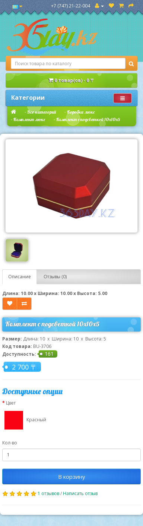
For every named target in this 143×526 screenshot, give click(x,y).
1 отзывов (48, 493)
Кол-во (9, 443)
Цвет (11, 403)
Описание (19, 276)
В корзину (71, 476)
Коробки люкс (81, 112)
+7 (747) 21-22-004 (70, 6)
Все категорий (41, 112)
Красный (24, 420)
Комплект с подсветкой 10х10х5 (88, 119)
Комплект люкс (29, 119)
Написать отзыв (80, 493)
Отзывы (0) (55, 276)
